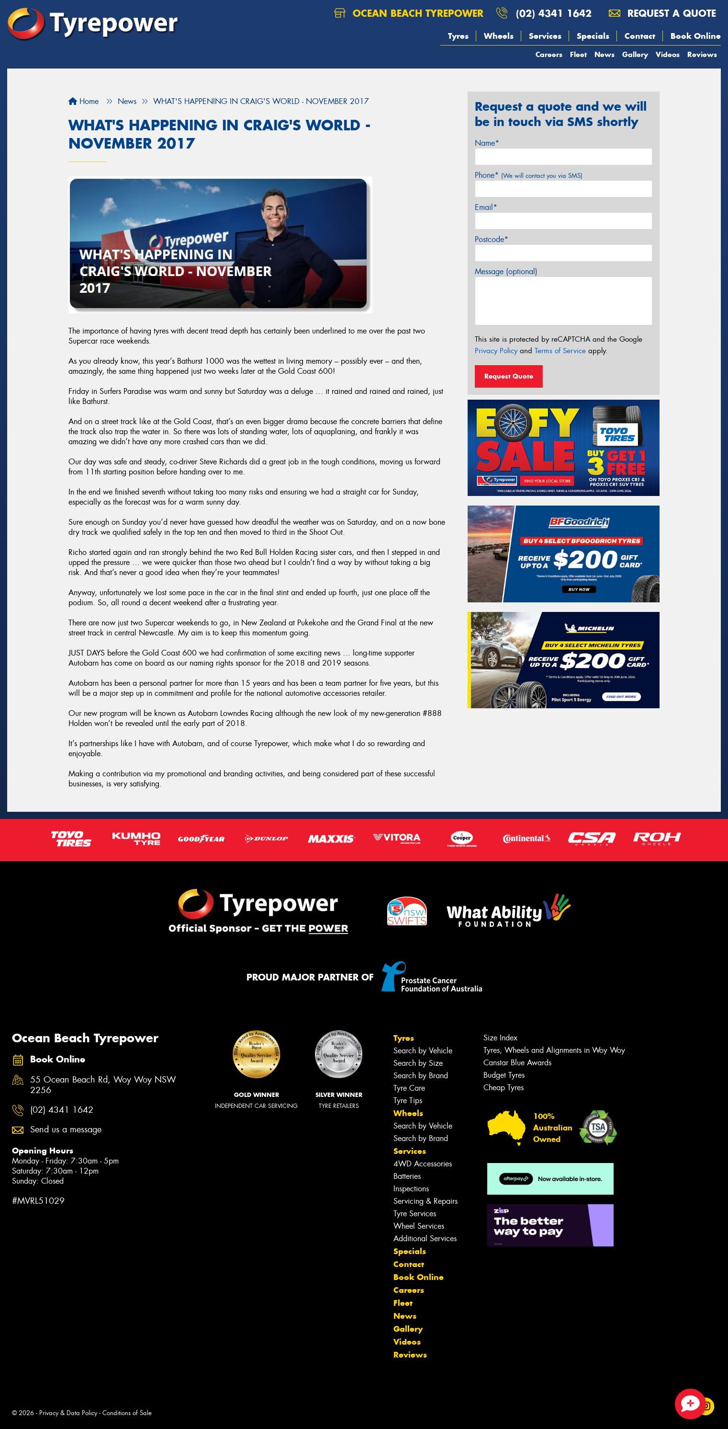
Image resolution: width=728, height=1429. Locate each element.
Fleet (578, 54)
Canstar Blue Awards (517, 1063)
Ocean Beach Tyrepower (408, 13)
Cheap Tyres (503, 1088)
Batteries (407, 1176)
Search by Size (418, 1063)
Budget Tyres (504, 1075)
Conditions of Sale (127, 1413)
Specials (593, 36)
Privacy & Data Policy (68, 1413)
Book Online (696, 36)
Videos (668, 54)
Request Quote (508, 376)
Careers (549, 54)
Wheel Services (418, 1226)
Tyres (458, 36)
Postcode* (491, 239)
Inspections (411, 1189)
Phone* (528, 175)
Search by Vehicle (422, 1051)
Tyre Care (409, 1088)
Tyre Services (414, 1214)
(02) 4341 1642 (554, 13)
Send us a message (65, 1129)
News (604, 54)
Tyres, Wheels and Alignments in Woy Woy (554, 1050)
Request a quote (662, 13)
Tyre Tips (407, 1100)
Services (545, 36)
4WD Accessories (422, 1164)
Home (83, 101)
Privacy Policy (496, 351)
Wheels (499, 36)
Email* (486, 207)
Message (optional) (506, 271)
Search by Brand (420, 1076)
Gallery (635, 54)
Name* (487, 143)
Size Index (500, 1038)
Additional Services (425, 1238)
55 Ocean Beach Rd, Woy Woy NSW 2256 (103, 1085)
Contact (640, 36)
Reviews (702, 54)
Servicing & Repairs (425, 1201)
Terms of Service (560, 351)
